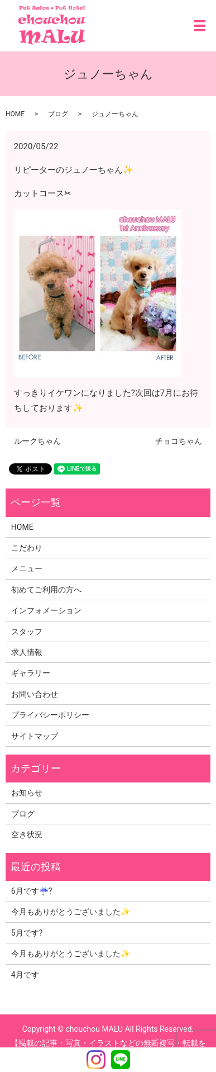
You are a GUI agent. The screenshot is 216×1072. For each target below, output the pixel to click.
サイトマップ (34, 736)
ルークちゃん (37, 441)
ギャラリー (30, 672)
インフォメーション (46, 610)
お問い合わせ (34, 694)
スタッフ (26, 631)
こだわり (26, 547)
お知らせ (26, 792)
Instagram (96, 1059)
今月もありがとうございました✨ (70, 911)
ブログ (58, 114)
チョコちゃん (178, 441)
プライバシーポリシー (50, 714)
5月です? (27, 932)
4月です (25, 974)
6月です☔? (31, 890)
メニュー (26, 568)
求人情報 (26, 652)
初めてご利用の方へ (46, 589)
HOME (15, 114)
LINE (120, 1059)
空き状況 (26, 834)
